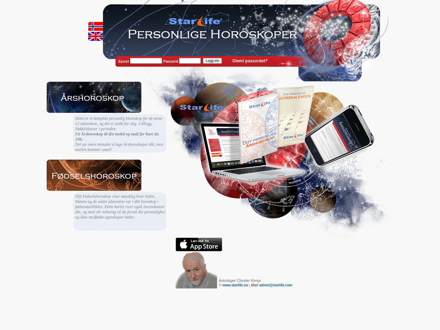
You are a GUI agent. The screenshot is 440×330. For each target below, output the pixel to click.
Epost (124, 61)
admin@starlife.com (275, 285)
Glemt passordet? (250, 61)
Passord (170, 61)
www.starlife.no (235, 285)
